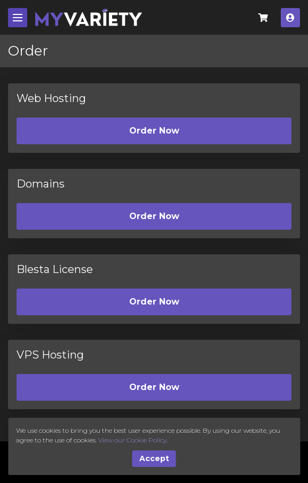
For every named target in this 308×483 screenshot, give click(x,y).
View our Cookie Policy (132, 440)
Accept (154, 458)
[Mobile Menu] (17, 17)
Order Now (154, 131)
